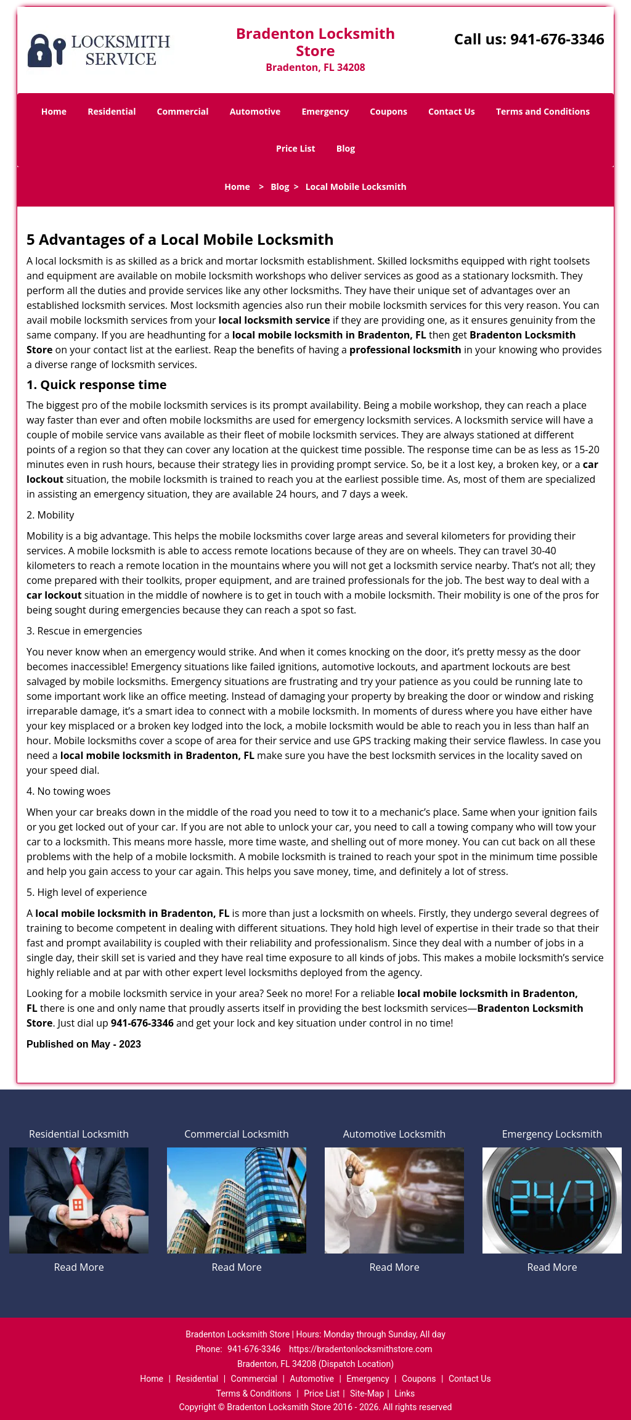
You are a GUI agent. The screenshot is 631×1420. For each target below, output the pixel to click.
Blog (345, 148)
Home (54, 111)
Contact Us (451, 111)
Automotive (255, 111)
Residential (112, 111)
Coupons (388, 111)
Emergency (325, 111)
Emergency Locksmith (552, 1134)
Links (404, 1393)
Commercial (183, 111)
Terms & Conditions (253, 1393)
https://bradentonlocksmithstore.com (361, 1349)
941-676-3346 (557, 38)
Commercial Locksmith (236, 1134)
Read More (79, 1267)
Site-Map (367, 1393)
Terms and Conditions (543, 111)
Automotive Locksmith (394, 1134)
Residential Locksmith (79, 1134)
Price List (296, 148)
